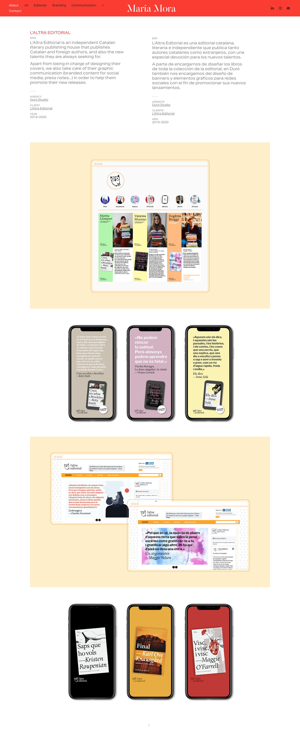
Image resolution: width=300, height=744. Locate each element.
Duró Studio (39, 99)
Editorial (40, 5)
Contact (15, 11)
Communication (83, 5)
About (14, 5)
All (26, 5)
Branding (59, 5)
